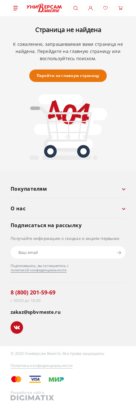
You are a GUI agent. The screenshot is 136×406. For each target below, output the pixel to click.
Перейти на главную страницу (68, 75)
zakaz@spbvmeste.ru (36, 312)
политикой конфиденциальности (39, 270)
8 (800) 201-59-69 (33, 292)
